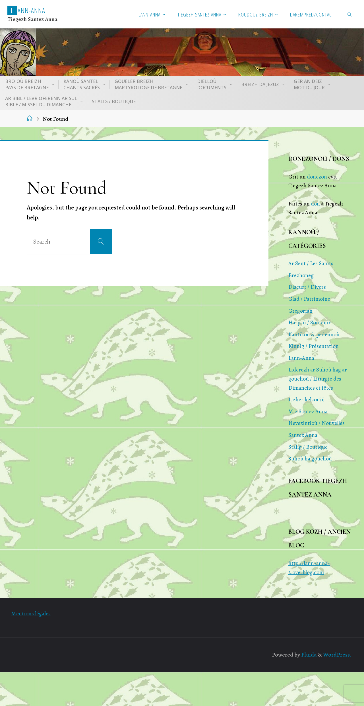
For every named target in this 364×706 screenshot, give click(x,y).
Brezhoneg (301, 275)
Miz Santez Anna (308, 411)
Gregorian (300, 311)
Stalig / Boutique (308, 447)
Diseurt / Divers (307, 287)
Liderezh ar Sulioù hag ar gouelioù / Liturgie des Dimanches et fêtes (317, 378)
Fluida (308, 655)
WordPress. (337, 655)
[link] (350, 14)
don (315, 203)
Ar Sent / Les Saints (310, 263)
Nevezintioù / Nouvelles (316, 423)
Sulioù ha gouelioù (310, 458)
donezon (317, 176)
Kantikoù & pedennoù (314, 334)
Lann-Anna (301, 358)
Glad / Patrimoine (309, 299)
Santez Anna (302, 435)
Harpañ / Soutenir (309, 322)
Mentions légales (31, 613)
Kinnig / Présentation (313, 346)
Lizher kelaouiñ (306, 399)
